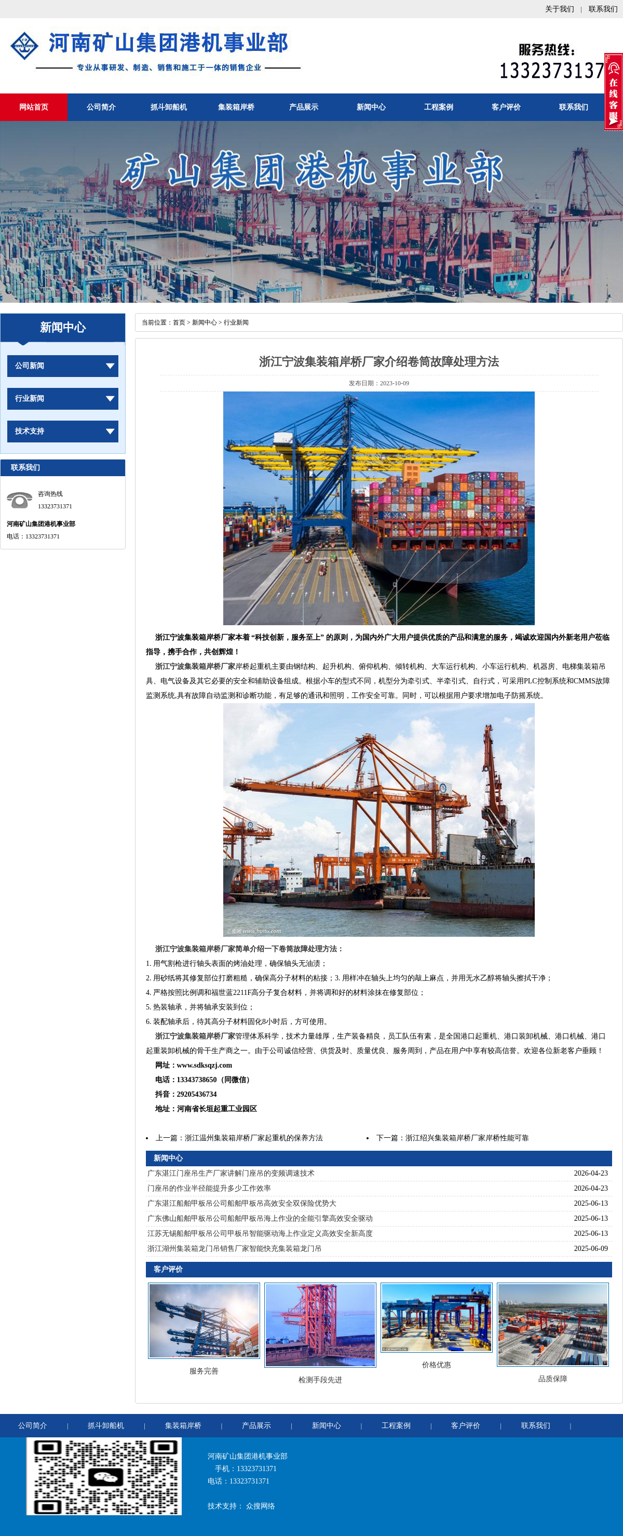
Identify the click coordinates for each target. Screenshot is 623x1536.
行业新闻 (29, 398)
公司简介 (101, 107)
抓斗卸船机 (169, 107)
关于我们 (559, 9)
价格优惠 (436, 1365)
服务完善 (204, 1371)
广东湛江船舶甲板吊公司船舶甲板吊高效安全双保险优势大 (241, 1203)
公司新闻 (29, 366)
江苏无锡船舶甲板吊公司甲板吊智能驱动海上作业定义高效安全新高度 (260, 1233)
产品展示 (303, 107)
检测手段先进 (320, 1380)
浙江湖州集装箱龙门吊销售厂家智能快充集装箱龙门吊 (234, 1248)
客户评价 (506, 107)
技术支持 (29, 431)
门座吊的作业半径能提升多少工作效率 (209, 1188)
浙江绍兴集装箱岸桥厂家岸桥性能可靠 (467, 1138)
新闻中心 (371, 107)
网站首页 (33, 107)
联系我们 (603, 9)
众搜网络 (260, 1506)
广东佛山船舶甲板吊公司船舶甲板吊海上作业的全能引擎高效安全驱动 (260, 1218)
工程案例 (438, 107)
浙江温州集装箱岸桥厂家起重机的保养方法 (254, 1138)
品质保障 (552, 1379)
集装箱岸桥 (236, 107)
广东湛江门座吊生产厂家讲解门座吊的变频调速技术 (231, 1173)
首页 (179, 322)
